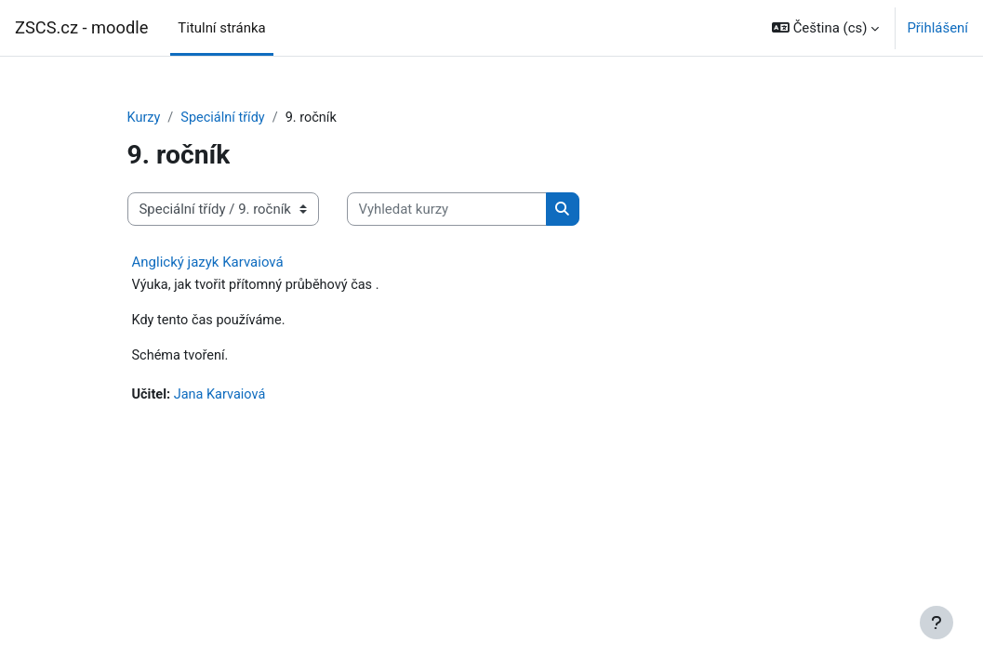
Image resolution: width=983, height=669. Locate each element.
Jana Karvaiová (222, 397)
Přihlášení (937, 28)
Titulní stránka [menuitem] (221, 28)
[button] (825, 28)
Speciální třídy (225, 118)
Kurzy (144, 118)
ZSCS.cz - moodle (81, 27)
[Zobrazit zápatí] (936, 622)
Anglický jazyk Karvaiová (208, 263)
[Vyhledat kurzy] (447, 209)
